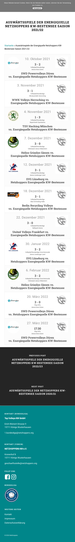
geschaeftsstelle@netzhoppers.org (21, 463)
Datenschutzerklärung (15, 523)
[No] (72, 6)
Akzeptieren (37, 8)
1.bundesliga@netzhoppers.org (19, 433)
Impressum (10, 518)
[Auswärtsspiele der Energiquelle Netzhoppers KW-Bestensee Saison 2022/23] (37, 361)
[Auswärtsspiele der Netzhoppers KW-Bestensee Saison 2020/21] (37, 391)
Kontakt (8, 514)
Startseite (9, 45)
